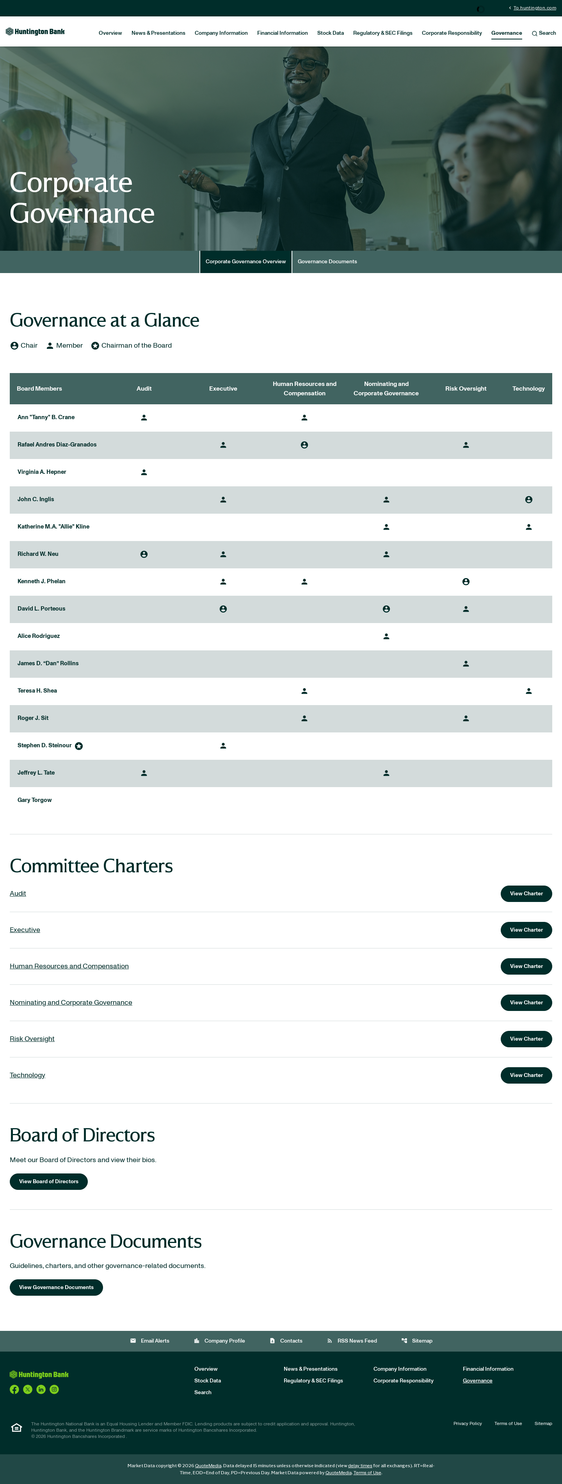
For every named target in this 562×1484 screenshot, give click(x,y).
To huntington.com (531, 7)
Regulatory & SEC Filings (383, 33)
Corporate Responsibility (452, 33)
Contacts (285, 1341)
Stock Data (330, 33)
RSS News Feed (352, 1341)
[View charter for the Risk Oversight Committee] (281, 1039)
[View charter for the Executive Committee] (281, 930)
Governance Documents (327, 261)
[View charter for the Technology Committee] (281, 1075)
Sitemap (416, 1341)
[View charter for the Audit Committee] (281, 894)
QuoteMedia (208, 1465)
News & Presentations (158, 33)
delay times (360, 1465)
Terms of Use (508, 1423)
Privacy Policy (468, 1423)
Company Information (221, 33)
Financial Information (282, 33)
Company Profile (219, 1341)
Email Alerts (149, 1341)
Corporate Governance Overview (246, 261)
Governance (506, 33)
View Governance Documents (56, 1287)
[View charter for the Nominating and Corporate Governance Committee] (281, 1003)
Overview (110, 33)
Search (544, 33)
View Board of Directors (48, 1181)
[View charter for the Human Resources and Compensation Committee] (281, 966)
